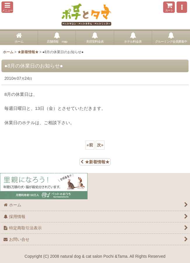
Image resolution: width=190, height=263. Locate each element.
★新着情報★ (95, 162)
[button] (7, 7)
